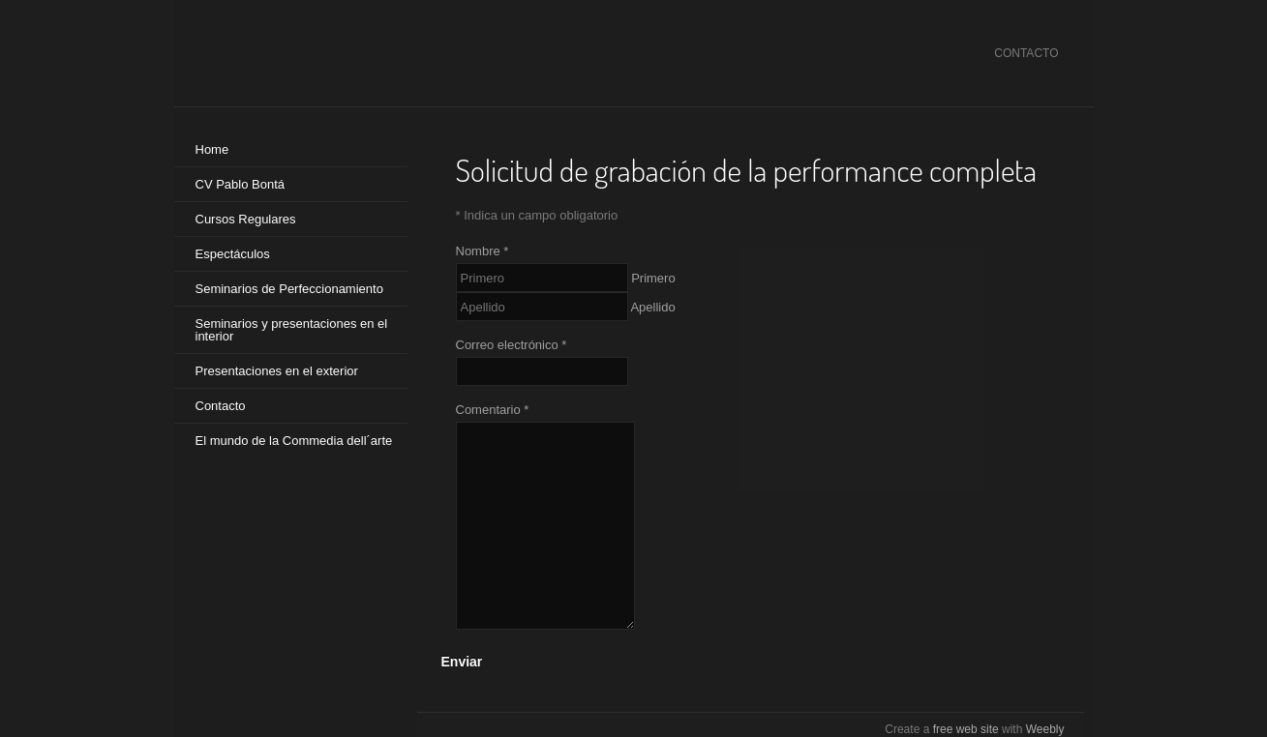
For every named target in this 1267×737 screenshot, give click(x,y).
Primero (653, 278)
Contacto (221, 405)
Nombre (482, 251)
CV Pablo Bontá (241, 184)
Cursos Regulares (246, 219)
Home (212, 149)
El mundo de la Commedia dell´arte (294, 440)
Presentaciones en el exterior (277, 371)
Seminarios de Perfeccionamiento (289, 288)
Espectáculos (233, 254)
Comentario (492, 409)
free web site (966, 729)
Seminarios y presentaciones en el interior (292, 329)
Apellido (652, 307)
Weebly (1045, 729)
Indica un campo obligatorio (537, 215)
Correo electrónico (511, 345)
